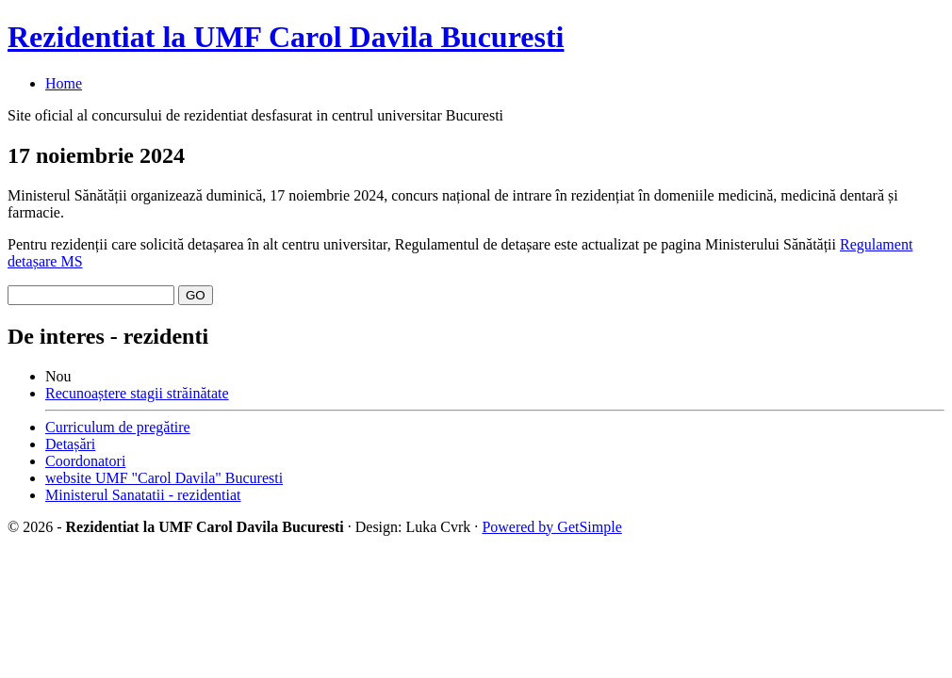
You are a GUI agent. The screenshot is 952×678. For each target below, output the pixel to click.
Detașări (70, 444)
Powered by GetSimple (551, 527)
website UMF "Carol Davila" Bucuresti (164, 478)
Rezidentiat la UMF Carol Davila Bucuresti (286, 37)
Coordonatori (85, 461)
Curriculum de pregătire (117, 427)
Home (63, 83)
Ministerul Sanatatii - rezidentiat (143, 495)
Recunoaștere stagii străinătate (137, 393)
